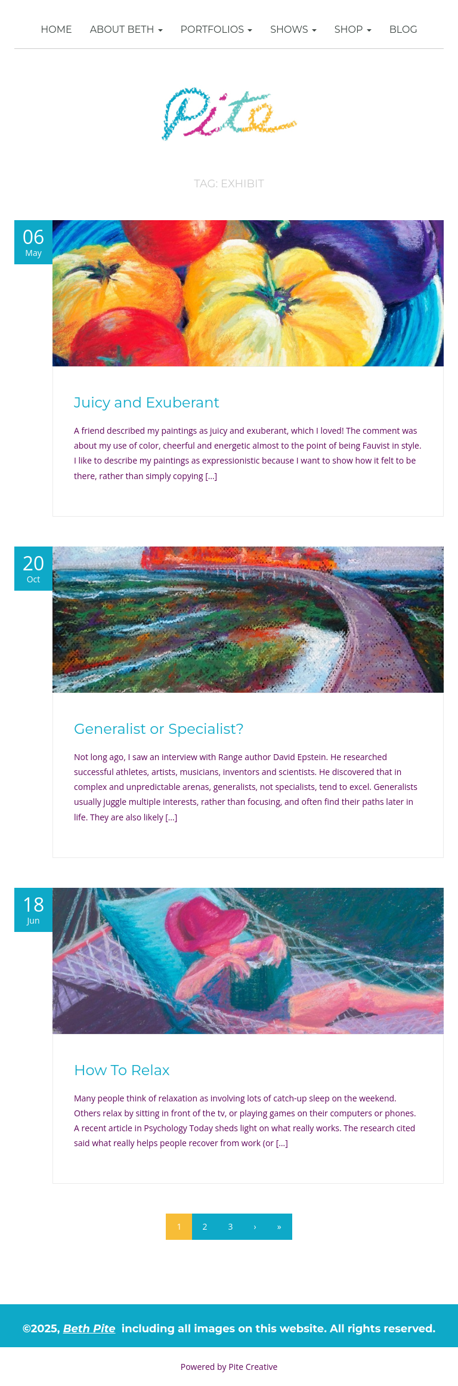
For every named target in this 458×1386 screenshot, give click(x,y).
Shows (293, 29)
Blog (403, 29)
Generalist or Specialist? (159, 728)
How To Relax (122, 1070)
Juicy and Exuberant (146, 402)
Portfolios (217, 29)
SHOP (353, 29)
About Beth (126, 29)
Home (56, 29)
